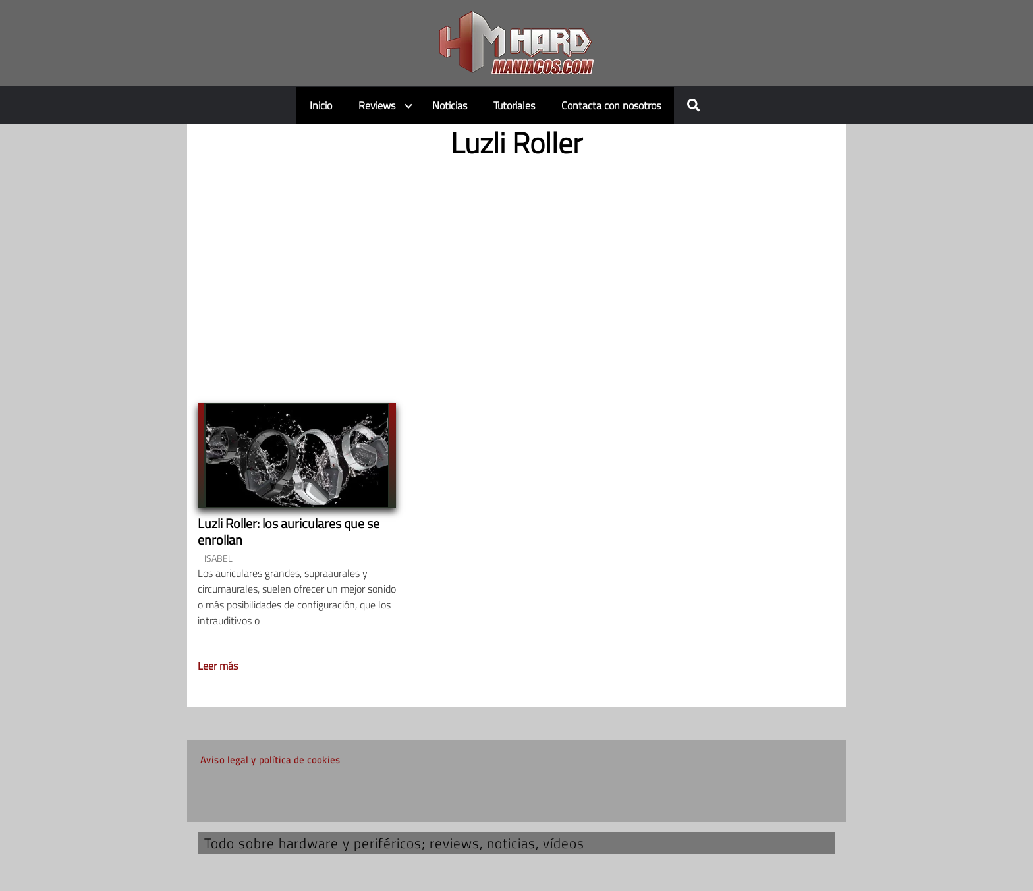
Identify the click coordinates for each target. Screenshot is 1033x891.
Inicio (321, 105)
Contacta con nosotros (611, 105)
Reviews (376, 105)
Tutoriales (514, 105)
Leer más (218, 666)
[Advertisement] (516, 270)
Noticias (449, 105)
